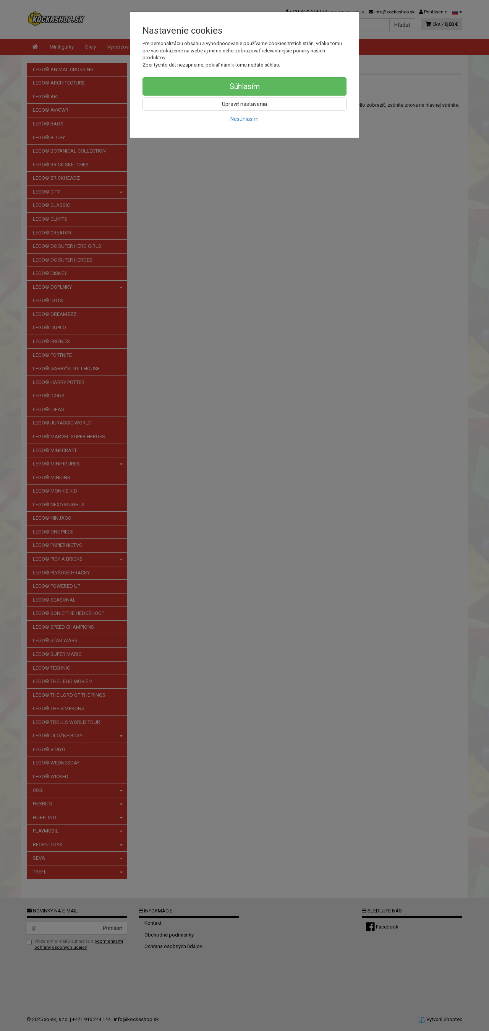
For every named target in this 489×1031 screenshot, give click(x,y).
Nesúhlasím (244, 119)
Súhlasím (245, 86)
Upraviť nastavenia (244, 104)
